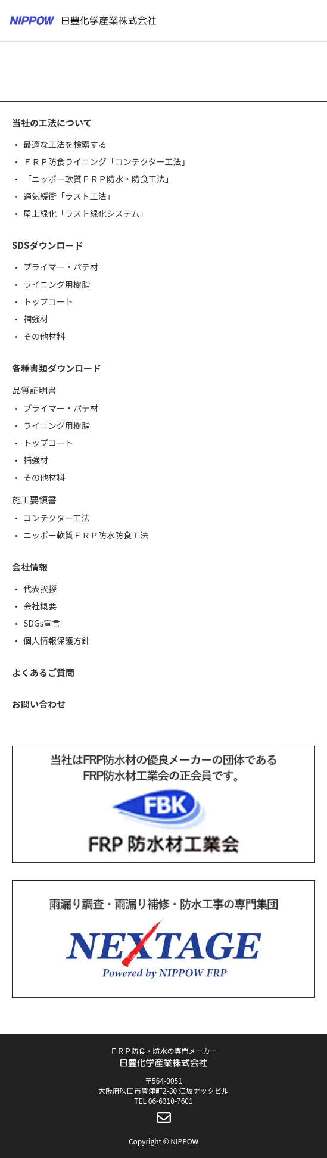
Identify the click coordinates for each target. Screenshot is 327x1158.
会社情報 (30, 567)
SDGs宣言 (41, 623)
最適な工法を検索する (65, 144)
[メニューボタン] (310, 21)
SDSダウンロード (47, 245)
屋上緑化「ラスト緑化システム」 (85, 213)
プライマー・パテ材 (60, 267)
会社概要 (40, 606)
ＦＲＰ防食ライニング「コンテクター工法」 (106, 161)
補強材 (35, 319)
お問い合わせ (39, 704)
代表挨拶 (40, 588)
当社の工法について (52, 122)
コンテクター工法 (56, 518)
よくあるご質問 (43, 672)
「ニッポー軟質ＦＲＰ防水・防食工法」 (98, 179)
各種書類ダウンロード (56, 368)
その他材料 (44, 336)
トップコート (48, 301)
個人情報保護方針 (56, 640)
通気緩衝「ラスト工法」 (69, 196)
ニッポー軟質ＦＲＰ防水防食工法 (85, 535)
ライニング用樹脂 (56, 284)
